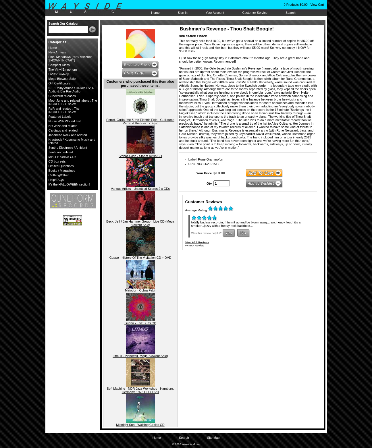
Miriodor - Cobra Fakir (140, 290)
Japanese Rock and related (68, 135)
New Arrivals (57, 52)
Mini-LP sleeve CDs (62, 157)
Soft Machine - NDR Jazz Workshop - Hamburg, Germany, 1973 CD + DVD (140, 390)
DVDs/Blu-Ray (59, 74)
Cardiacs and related (63, 130)
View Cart (317, 4)
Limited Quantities (61, 166)
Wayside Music (88, 8)
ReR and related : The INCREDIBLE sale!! (64, 110)
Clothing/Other (59, 175)
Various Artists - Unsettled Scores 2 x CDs (140, 188)
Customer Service (254, 12)
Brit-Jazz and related (63, 126)
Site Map (213, 437)
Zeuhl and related (61, 152)
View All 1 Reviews (197, 242)
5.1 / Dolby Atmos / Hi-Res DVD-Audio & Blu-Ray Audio (71, 89)
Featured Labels (60, 116)
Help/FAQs (56, 179)
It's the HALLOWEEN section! (69, 184)
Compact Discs (59, 65)
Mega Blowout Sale (62, 78)
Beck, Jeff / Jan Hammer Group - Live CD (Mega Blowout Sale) (140, 223)
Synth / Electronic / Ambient (68, 147)
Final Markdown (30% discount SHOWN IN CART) (70, 58)
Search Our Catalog (63, 23)
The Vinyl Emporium (63, 69)
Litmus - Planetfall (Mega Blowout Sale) (140, 356)
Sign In (183, 12)
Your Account (215, 12)
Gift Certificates (59, 83)
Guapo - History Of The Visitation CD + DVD (140, 257)
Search (291, 12)
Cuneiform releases (62, 96)
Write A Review (194, 245)
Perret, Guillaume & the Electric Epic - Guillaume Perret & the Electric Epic (140, 121)
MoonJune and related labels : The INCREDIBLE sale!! (73, 102)
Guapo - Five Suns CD (140, 323)
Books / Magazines (62, 170)
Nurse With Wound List (65, 121)
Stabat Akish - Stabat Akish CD (140, 156)
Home (155, 12)
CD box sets (57, 161)
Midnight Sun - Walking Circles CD (140, 424)
